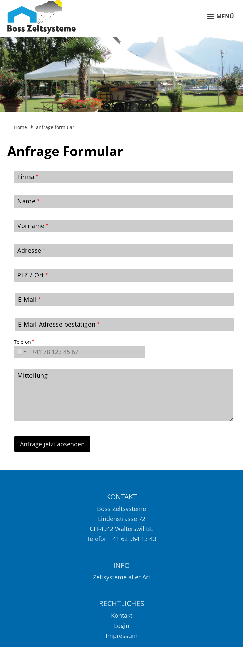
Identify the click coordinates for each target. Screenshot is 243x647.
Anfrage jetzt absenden (52, 444)
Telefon (22, 342)
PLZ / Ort (30, 275)
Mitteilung (32, 375)
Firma (26, 177)
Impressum (122, 636)
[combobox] (21, 351)
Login (121, 626)
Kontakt (121, 615)
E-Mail (27, 299)
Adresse (29, 250)
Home (20, 127)
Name (26, 201)
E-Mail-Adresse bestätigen (57, 324)
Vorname (31, 226)
